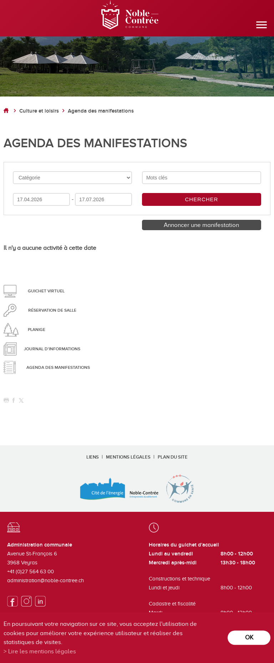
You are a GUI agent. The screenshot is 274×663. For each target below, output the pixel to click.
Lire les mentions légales (42, 651)
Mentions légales (128, 457)
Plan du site (173, 457)
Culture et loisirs (39, 111)
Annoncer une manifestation (201, 225)
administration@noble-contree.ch (45, 580)
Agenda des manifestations (101, 111)
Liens (92, 457)
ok (249, 637)
